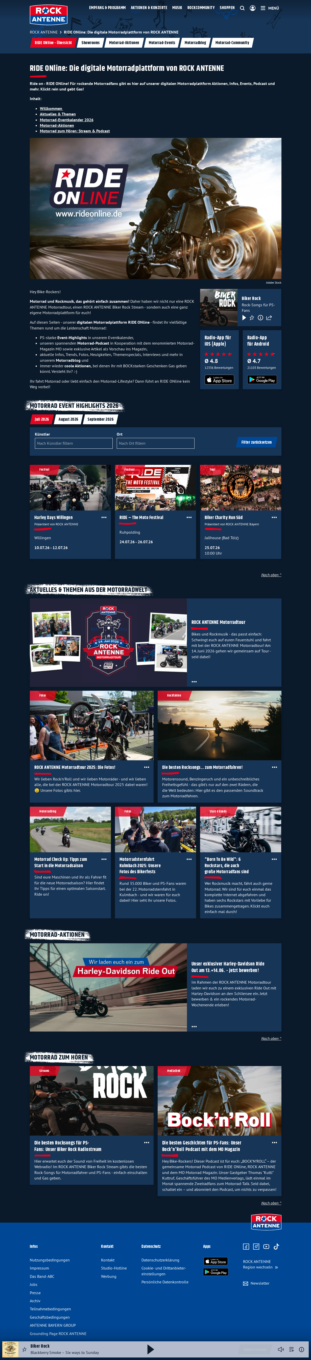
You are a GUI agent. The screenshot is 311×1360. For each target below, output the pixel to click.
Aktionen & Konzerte (149, 8)
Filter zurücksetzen (257, 442)
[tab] (42, 419)
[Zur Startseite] (266, 1231)
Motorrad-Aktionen (124, 43)
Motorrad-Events (162, 43)
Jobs (33, 1284)
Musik (177, 8)
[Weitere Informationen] (301, 1349)
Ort (120, 434)
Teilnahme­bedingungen (50, 1308)
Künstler (42, 434)
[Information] (260, 317)
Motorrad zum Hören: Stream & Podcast (75, 130)
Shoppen (227, 8)
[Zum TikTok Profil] (276, 1247)
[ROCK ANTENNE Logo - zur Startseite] (48, 15)
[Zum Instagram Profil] (256, 1247)
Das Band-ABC (42, 1276)
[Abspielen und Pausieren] (150, 1349)
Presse (35, 1292)
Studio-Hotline (114, 1268)
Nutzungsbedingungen (50, 1259)
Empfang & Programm (107, 8)
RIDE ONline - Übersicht (53, 43)
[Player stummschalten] (281, 1349)
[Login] (252, 8)
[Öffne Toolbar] (104, 517)
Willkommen (51, 108)
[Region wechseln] (260, 1264)
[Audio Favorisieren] (24, 1349)
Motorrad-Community (232, 43)
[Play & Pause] (244, 317)
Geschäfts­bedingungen (50, 1317)
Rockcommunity (201, 8)
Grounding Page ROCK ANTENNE (58, 1333)
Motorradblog (195, 43)
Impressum (39, 1268)
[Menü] (269, 8)
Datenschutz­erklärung (160, 1259)
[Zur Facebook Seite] (246, 1247)
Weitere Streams (255, 1350)
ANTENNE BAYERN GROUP (53, 1325)
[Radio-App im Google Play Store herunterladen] (262, 379)
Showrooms (90, 43)
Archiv (35, 1300)
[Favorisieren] (252, 317)
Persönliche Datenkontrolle (164, 1281)
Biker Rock (251, 298)
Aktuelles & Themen (58, 113)
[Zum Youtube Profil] (266, 1247)
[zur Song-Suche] (291, 1349)
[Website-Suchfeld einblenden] (242, 8)
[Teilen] (269, 317)
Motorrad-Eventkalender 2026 (66, 119)
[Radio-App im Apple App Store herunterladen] (219, 379)
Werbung (108, 1276)
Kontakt (107, 1259)
